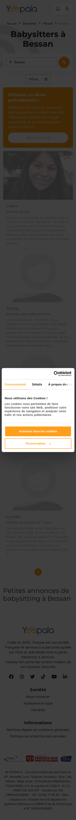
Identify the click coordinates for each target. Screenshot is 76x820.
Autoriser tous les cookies (38, 431)
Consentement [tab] (15, 384)
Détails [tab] (37, 384)
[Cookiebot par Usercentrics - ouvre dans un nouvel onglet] (54, 373)
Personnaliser (38, 443)
